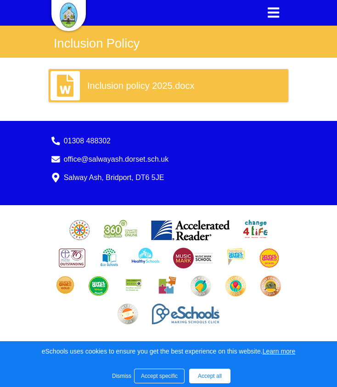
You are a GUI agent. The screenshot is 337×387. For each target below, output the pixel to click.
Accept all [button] (210, 376)
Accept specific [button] (159, 376)
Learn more (279, 351)
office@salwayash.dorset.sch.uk (116, 159)
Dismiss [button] (120, 376)
